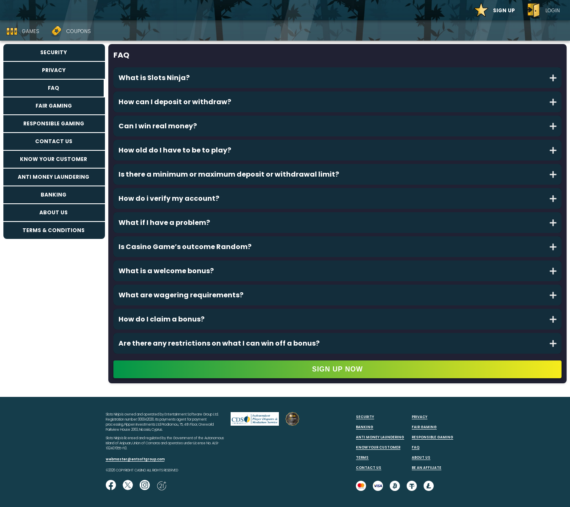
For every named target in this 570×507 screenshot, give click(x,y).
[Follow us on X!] (128, 486)
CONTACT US (368, 467)
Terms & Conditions (53, 230)
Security (53, 52)
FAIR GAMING (424, 427)
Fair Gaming (54, 105)
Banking (53, 194)
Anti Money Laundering (53, 176)
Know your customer (53, 159)
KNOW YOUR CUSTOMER (378, 447)
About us (53, 212)
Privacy (54, 70)
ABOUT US (421, 457)
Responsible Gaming (53, 123)
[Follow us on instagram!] (145, 486)
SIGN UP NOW (337, 369)
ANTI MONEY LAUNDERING (380, 437)
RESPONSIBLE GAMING (432, 437)
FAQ (53, 87)
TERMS (362, 457)
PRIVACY (419, 417)
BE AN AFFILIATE (426, 467)
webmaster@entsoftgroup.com (135, 459)
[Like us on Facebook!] (111, 486)
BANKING (364, 427)
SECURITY (365, 417)
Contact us (53, 141)
